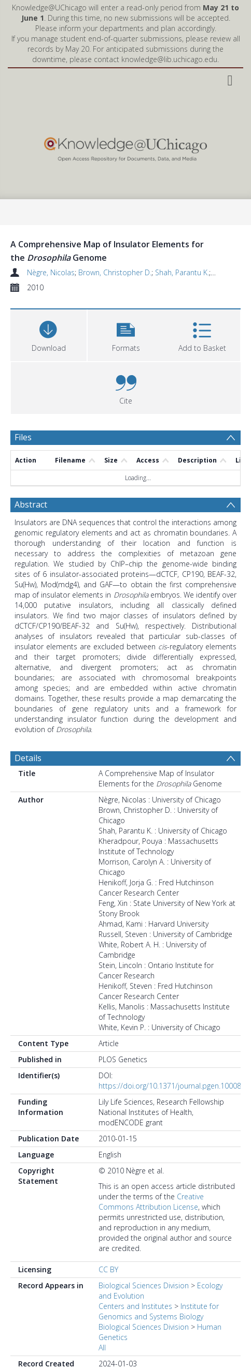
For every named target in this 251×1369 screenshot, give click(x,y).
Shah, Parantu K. (182, 272)
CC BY (108, 1234)
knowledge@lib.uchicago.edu (169, 59)
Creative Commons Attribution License (151, 1166)
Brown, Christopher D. (114, 272)
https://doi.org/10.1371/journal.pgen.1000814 (174, 1050)
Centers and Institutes (135, 1271)
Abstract (31, 469)
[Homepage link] (125, 147)
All (102, 1312)
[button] (126, 334)
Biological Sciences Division (144, 1250)
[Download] (48, 334)
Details (28, 722)
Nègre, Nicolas (51, 272)
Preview (30, 1354)
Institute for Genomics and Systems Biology (159, 1276)
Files (23, 437)
